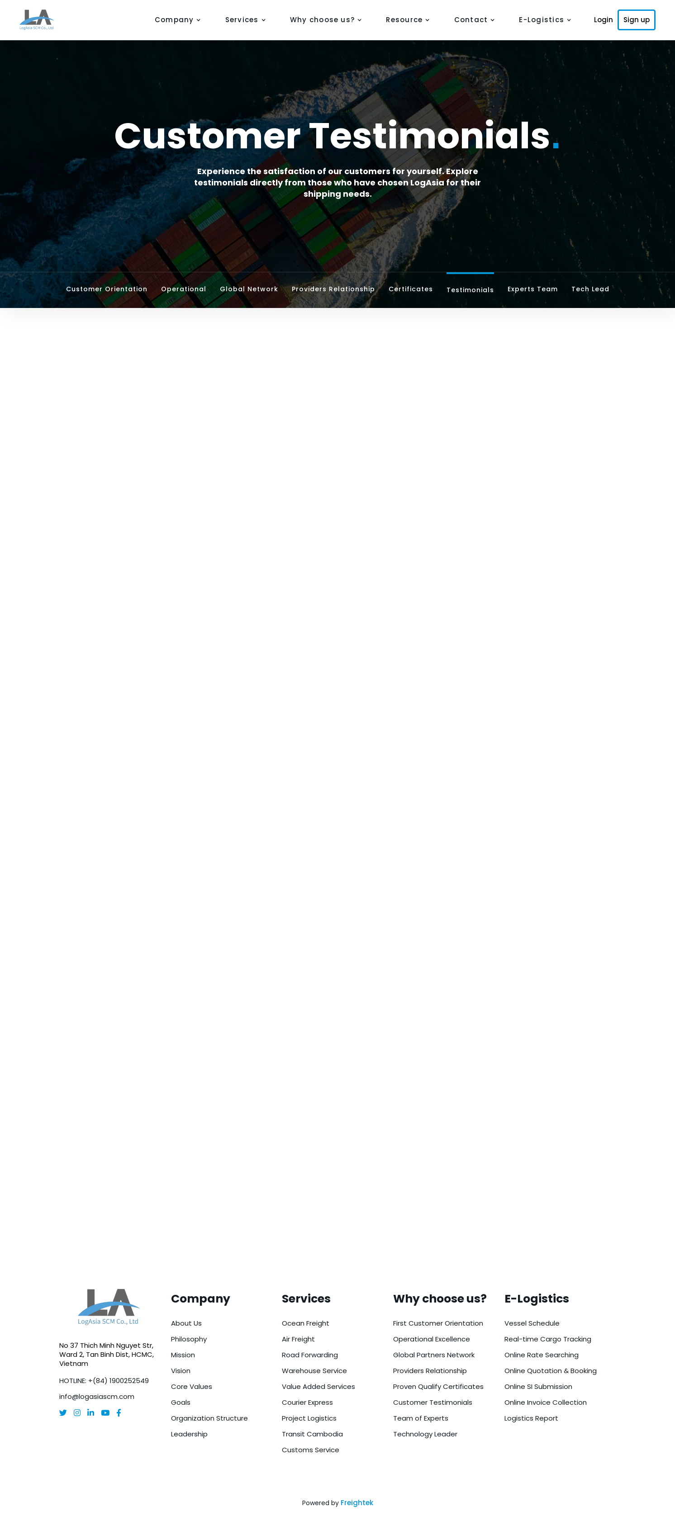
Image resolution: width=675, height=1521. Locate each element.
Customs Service (310, 1449)
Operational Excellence (431, 1339)
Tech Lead (590, 289)
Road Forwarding (310, 1354)
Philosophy (189, 1339)
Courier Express (307, 1402)
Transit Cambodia (312, 1434)
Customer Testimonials (432, 1402)
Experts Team (533, 289)
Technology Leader (425, 1434)
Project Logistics (309, 1418)
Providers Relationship (333, 289)
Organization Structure (209, 1418)
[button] (178, 19)
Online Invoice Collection (545, 1402)
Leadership (189, 1434)
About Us (186, 1323)
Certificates (411, 289)
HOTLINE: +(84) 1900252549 (104, 1380)
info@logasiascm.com (96, 1396)
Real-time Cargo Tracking (547, 1339)
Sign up (636, 19)
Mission (183, 1354)
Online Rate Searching (541, 1354)
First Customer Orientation (438, 1323)
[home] (43, 20)
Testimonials (470, 289)
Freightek (357, 1502)
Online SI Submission (538, 1386)
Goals (180, 1402)
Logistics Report (531, 1418)
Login (603, 19)
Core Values (191, 1386)
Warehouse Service (314, 1370)
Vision (180, 1370)
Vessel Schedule (532, 1323)
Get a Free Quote (337, 1196)
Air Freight (298, 1339)
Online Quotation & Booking (550, 1370)
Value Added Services (318, 1386)
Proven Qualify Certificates (438, 1386)
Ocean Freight (305, 1323)
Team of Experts (420, 1418)
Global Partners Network (434, 1354)
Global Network (249, 289)
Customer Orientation (106, 289)
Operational (183, 289)
